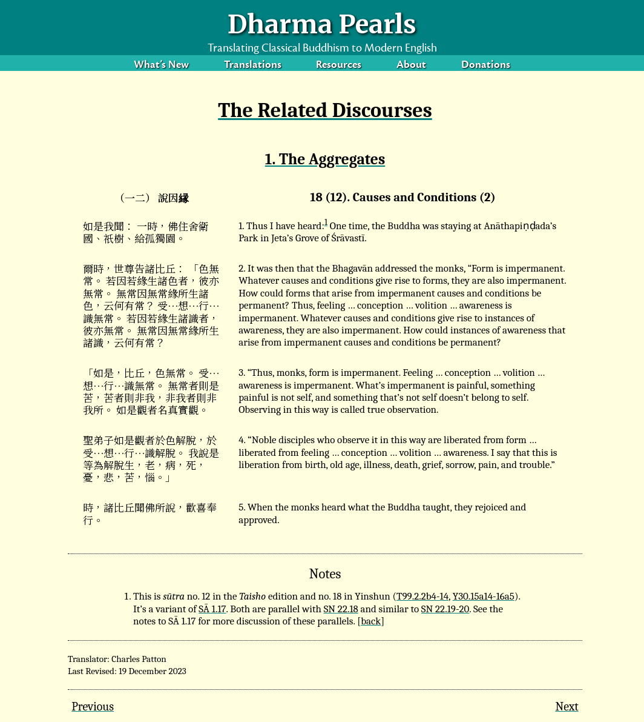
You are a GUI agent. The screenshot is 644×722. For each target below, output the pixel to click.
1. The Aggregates (325, 159)
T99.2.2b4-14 (422, 596)
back (371, 621)
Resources (338, 66)
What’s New (161, 66)
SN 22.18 (341, 609)
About (411, 66)
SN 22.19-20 (445, 609)
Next (566, 707)
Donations (485, 66)
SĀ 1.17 (212, 609)
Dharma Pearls (322, 24)
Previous (92, 707)
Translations (252, 66)
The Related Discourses (325, 110)
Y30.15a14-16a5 (483, 596)
